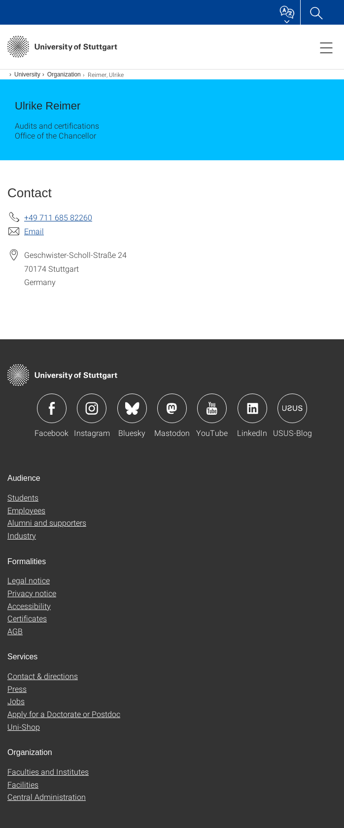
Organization (64, 74)
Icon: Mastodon (172, 408)
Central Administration (46, 797)
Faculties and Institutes (48, 771)
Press (17, 689)
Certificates (27, 618)
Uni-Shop (23, 726)
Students (22, 497)
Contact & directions (42, 676)
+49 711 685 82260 (58, 217)
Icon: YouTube (212, 408)
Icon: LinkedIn (252, 408)
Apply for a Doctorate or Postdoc (63, 714)
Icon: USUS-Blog (292, 408)
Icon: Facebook (52, 408)
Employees (26, 510)
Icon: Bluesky (132, 408)
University (27, 74)
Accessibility (29, 606)
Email (34, 231)
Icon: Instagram (91, 408)
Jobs (16, 701)
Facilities (22, 784)
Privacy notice (31, 593)
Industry (21, 535)
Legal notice (28, 580)
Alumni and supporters (46, 522)
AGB (15, 631)
